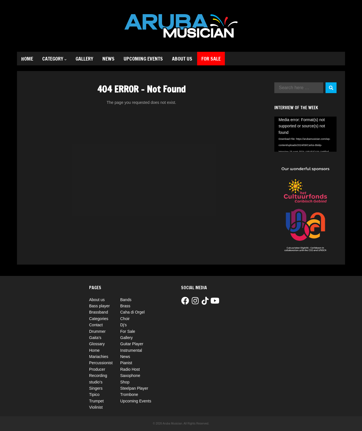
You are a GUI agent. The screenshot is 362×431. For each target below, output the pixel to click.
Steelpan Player (134, 388)
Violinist (96, 407)
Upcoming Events (143, 58)
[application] (305, 134)
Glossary (97, 344)
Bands (126, 299)
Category (54, 58)
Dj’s (123, 325)
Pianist (126, 363)
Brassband (98, 312)
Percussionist (101, 363)
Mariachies (98, 356)
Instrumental (131, 350)
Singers (95, 388)
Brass (125, 306)
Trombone (129, 394)
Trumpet (96, 401)
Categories (98, 318)
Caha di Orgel (132, 312)
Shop (125, 382)
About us (182, 58)
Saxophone (130, 375)
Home (27, 58)
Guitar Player (131, 344)
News (108, 58)
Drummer (97, 331)
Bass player (99, 306)
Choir (125, 318)
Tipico (94, 394)
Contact (96, 325)
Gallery (84, 58)
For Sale (211, 58)
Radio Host (130, 369)
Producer (97, 369)
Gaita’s (95, 337)
